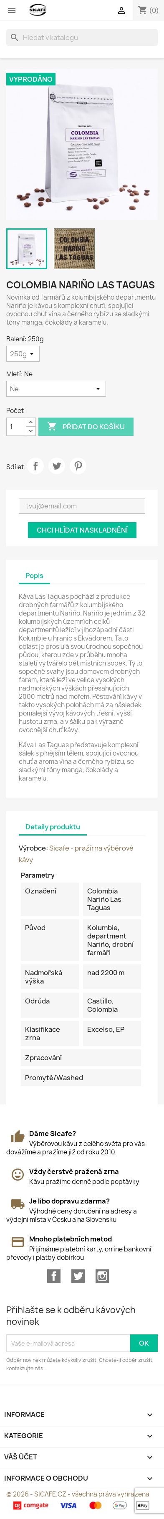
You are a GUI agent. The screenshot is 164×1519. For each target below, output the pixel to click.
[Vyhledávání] (82, 37)
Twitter (78, 1276)
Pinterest (78, 466)
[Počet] (16, 427)
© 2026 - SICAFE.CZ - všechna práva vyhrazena (77, 1494)
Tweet (56, 466)
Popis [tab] (34, 575)
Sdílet (35, 466)
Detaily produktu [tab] (52, 826)
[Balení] (23, 354)
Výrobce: (33, 848)
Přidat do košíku (86, 426)
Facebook (54, 1276)
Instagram (102, 1276)
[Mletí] (56, 389)
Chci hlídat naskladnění (82, 530)
